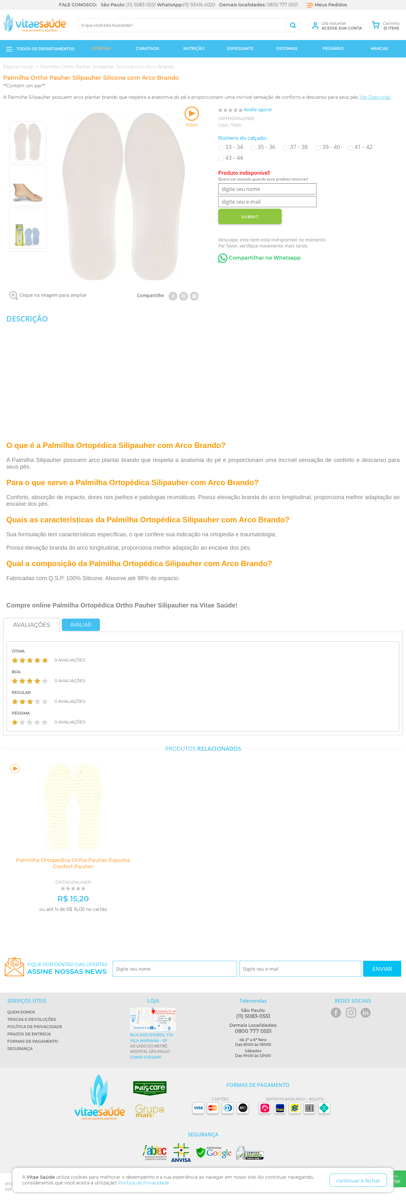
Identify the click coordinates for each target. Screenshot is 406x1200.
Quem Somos (21, 1012)
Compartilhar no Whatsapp (259, 258)
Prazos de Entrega (29, 1034)
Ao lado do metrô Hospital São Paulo (153, 1046)
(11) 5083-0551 (141, 5)
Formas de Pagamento (32, 1041)
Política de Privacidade (34, 1026)
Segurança (20, 1048)
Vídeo (192, 117)
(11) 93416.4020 (199, 5)
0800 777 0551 (282, 5)
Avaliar (81, 625)
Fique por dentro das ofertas (67, 968)
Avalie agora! (258, 109)
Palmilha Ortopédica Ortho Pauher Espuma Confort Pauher (71, 863)
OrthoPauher (236, 118)
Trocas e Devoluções (31, 1019)
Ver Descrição (375, 97)
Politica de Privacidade (143, 1183)
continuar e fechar (358, 1180)
